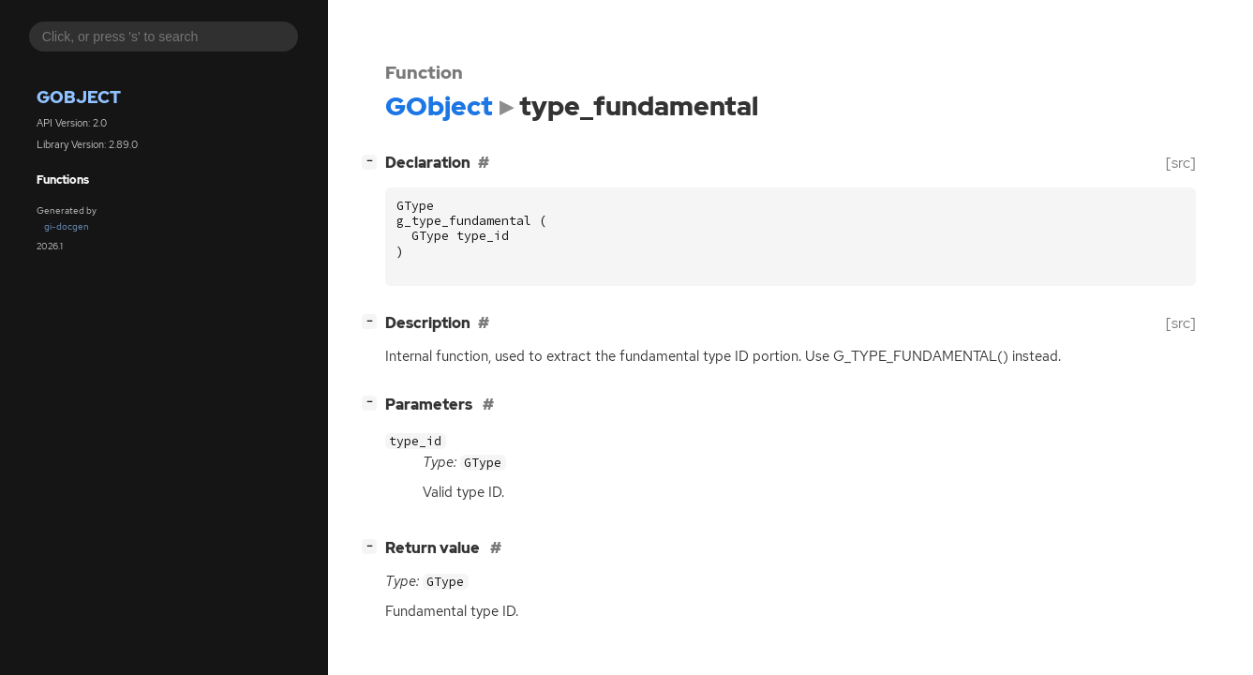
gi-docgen (66, 226)
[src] (1181, 162)
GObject (79, 97)
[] (373, 161)
